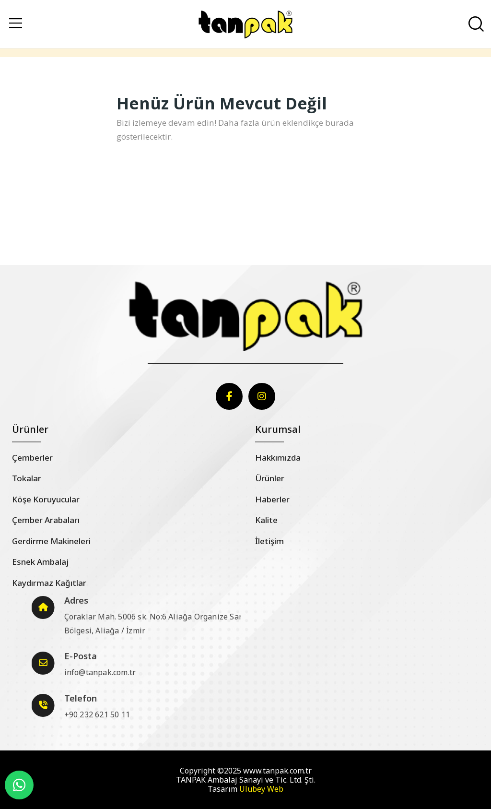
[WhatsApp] (19, 785)
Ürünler (269, 478)
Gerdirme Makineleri (51, 541)
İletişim (269, 541)
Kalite (266, 519)
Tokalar (26, 478)
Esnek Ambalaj (40, 561)
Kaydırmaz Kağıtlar (49, 582)
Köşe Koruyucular (46, 499)
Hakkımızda (278, 457)
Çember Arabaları (46, 519)
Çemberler (32, 457)
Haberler (272, 499)
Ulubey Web (261, 789)
